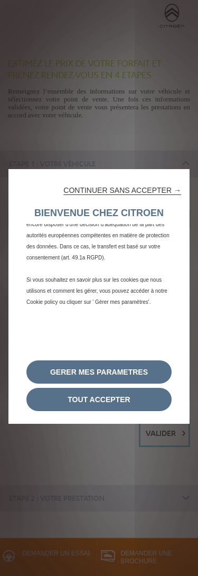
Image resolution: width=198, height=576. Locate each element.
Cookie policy (42, 302)
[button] (122, 190)
